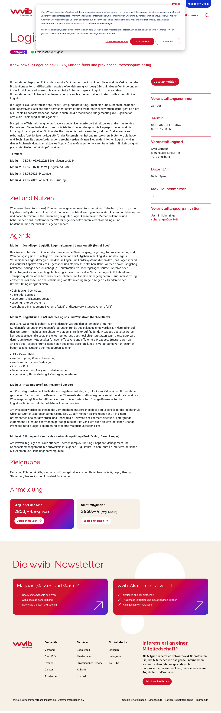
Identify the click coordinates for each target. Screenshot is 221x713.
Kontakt (82, 682)
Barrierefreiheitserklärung (179, 701)
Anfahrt (81, 675)
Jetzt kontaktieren (159, 682)
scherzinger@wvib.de (165, 219)
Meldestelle (84, 657)
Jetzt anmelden (165, 81)
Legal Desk (84, 650)
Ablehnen (168, 41)
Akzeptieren (142, 41)
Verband (50, 650)
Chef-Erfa (51, 657)
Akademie (51, 678)
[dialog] (110, 27)
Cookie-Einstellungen (117, 41)
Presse (176, 3)
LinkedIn (114, 650)
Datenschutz (155, 701)
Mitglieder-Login (198, 3)
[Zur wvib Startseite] (22, 645)
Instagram (115, 657)
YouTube (114, 664)
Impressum (202, 701)
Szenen (49, 664)
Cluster (49, 671)
